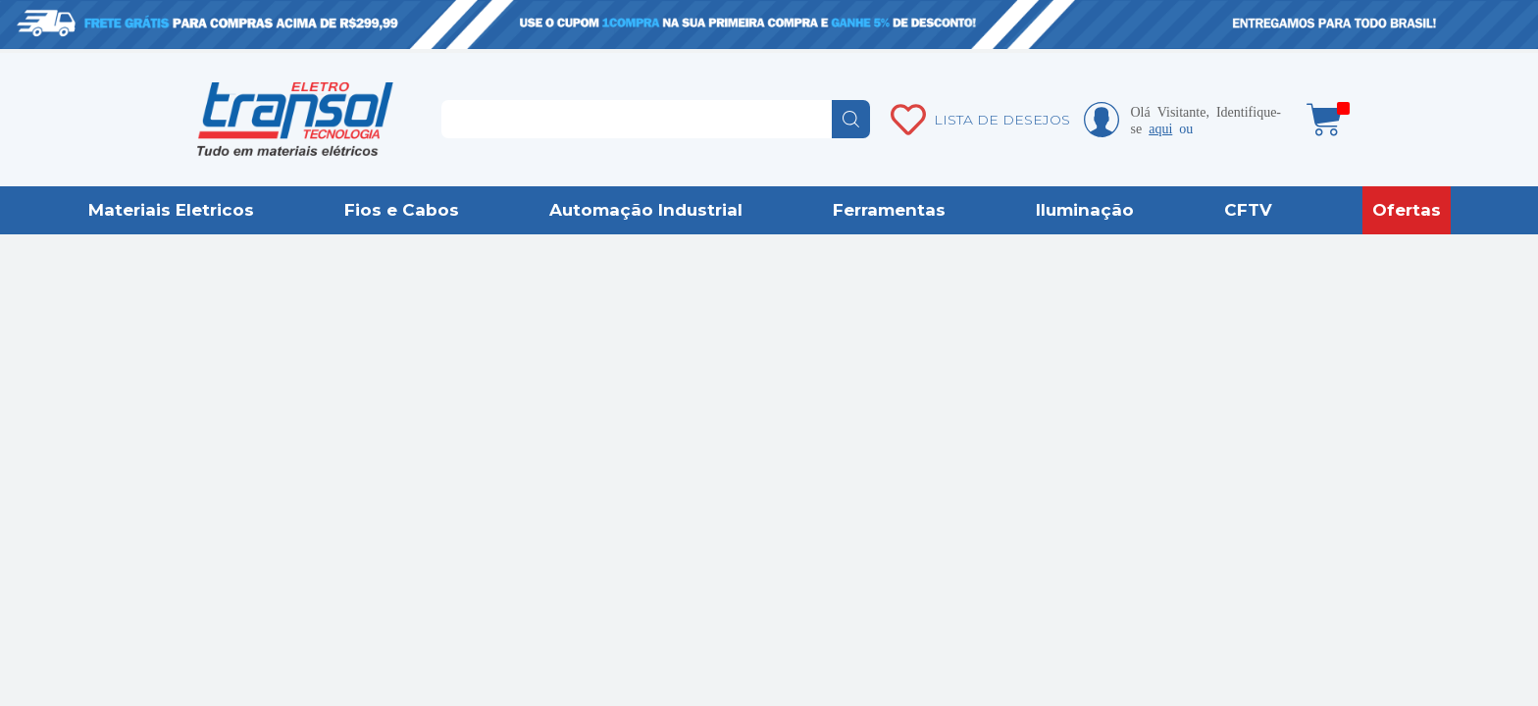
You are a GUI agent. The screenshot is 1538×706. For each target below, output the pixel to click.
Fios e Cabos (401, 210)
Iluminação (1085, 210)
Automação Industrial (646, 210)
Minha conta (1101, 119)
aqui (1160, 127)
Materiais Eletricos (171, 210)
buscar (851, 119)
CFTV (1248, 210)
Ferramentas (889, 210)
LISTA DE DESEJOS (1002, 119)
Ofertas (1406, 210)
